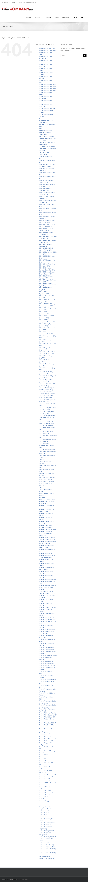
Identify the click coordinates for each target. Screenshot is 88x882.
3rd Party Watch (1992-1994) (47, 48)
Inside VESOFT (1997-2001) (46, 481)
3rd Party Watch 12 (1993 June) (47, 88)
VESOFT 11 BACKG (44, 843)
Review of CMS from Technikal (47, 529)
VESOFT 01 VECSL (44, 813)
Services (38, 17)
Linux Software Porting (45, 489)
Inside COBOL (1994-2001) (46, 479)
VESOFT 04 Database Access (47, 823)
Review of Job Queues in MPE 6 (47, 661)
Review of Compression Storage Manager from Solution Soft (45, 533)
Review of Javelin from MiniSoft (48, 655)
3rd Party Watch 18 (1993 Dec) (47, 108)
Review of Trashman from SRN (47, 775)
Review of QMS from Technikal (47, 713)
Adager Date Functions (45, 130)
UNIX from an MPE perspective (47, 811)
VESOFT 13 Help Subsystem (47, 847)
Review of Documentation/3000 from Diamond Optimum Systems (47, 591)
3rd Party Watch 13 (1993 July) (47, 90)
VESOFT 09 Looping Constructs (47, 837)
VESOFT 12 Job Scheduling (46, 845)
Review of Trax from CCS (46, 777)
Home (41, 467)
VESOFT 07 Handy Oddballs (46, 831)
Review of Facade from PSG (46, 617)
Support (41, 805)
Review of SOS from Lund (46, 737)
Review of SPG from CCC (46, 741)
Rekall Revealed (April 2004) (47, 499)
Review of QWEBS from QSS (47, 717)
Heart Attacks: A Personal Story (47, 465)
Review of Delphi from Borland (47, 579)
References (65, 17)
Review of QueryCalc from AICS (48, 715)
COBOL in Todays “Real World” (47, 449)
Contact (75, 17)
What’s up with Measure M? (46, 859)
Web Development (44, 857)
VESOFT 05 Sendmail (45, 825)
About (41, 128)
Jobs (40, 487)
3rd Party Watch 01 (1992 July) (47, 50)
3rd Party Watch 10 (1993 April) (47, 84)
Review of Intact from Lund (46, 649)
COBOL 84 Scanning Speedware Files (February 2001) (46, 445)
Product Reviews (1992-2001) (47, 493)
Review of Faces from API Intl (47, 619)
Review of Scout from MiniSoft (47, 723)
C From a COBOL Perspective (47, 146)
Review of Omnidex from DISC (47, 679)
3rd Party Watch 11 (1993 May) (47, 86)
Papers (56, 17)
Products (29, 17)
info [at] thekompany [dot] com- (27, 2)
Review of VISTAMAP (45, 791)
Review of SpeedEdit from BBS (47, 739)
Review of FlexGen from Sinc (47, 629)
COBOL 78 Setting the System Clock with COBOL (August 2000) (47, 418)
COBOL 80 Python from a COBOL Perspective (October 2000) (47, 428)
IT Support (47, 17)
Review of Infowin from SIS (46, 647)
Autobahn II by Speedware (46, 136)
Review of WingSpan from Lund (47, 801)
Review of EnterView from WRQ (47, 607)
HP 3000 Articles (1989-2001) (47, 477)
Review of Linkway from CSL (47, 665)
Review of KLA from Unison (46, 663)
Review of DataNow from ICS (47, 553)
